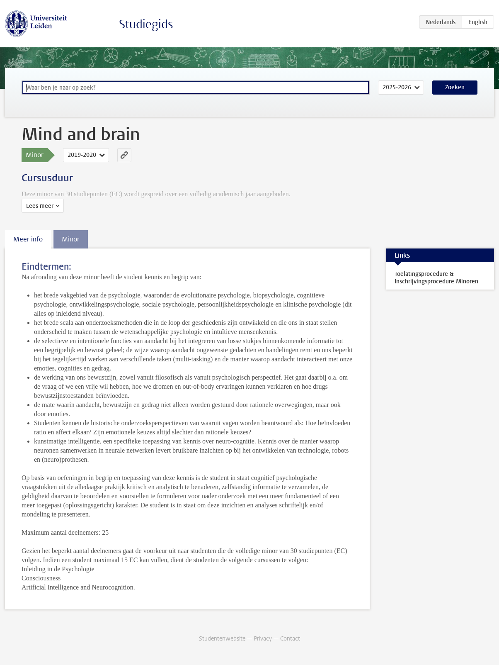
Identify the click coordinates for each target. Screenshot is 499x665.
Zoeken (455, 87)
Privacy (263, 639)
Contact (290, 639)
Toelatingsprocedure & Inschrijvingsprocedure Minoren (436, 277)
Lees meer (39, 206)
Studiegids (146, 24)
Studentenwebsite (222, 639)
